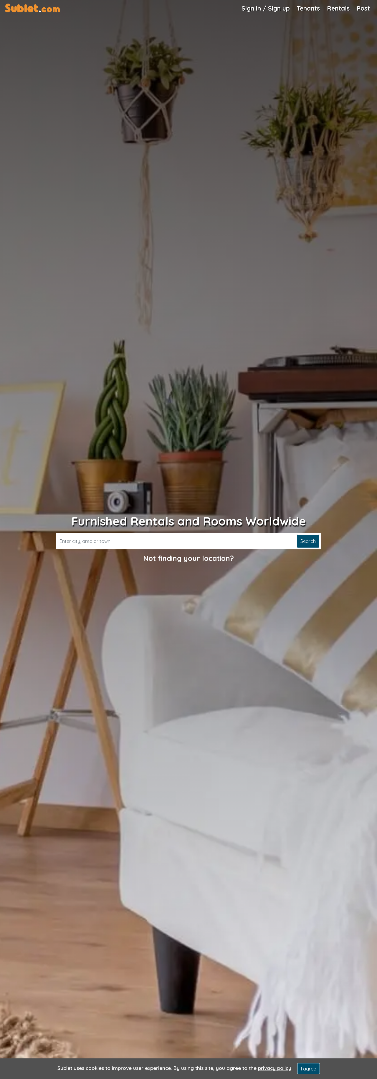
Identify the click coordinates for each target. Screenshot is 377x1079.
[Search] (175, 541)
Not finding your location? (188, 558)
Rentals (338, 8)
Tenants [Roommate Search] (308, 8)
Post (363, 8)
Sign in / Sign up (266, 8)
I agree (308, 1069)
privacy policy (274, 1068)
